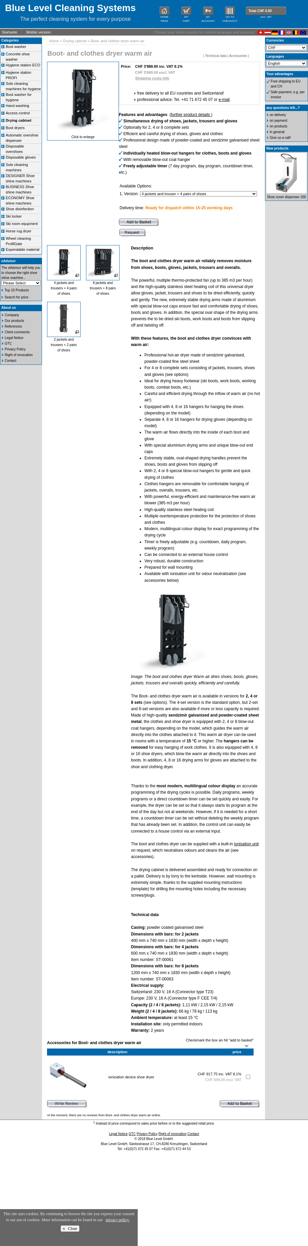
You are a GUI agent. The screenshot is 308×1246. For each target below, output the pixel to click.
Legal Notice (14, 338)
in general (277, 132)
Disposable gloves (21, 157)
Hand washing (17, 106)
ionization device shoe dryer (131, 1077)
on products (278, 126)
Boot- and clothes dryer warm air (117, 41)
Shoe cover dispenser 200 (286, 197)
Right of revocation (19, 355)
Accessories (238, 56)
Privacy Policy (15, 349)
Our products (14, 321)
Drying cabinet (75, 41)
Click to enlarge (83, 137)
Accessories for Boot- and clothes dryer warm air (94, 1042)
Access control (18, 113)
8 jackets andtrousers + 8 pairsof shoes (103, 288)
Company (12, 315)
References (13, 326)
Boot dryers (15, 128)
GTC (8, 343)
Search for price (17, 297)
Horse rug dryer (18, 231)
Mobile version (38, 32)
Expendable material (22, 249)
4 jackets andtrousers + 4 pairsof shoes (64, 288)
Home (54, 41)
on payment (278, 120)
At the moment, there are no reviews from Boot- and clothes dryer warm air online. (104, 1115)
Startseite (9, 32)
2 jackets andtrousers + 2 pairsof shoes (64, 345)
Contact (10, 360)
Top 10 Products (17, 290)
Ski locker (14, 216)
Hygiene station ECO (23, 65)
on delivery (278, 115)
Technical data (215, 56)
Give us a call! (280, 137)
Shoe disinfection (20, 209)
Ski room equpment (22, 224)
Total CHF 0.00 (260, 11)
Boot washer (16, 47)
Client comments (17, 332)
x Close (70, 1228)
